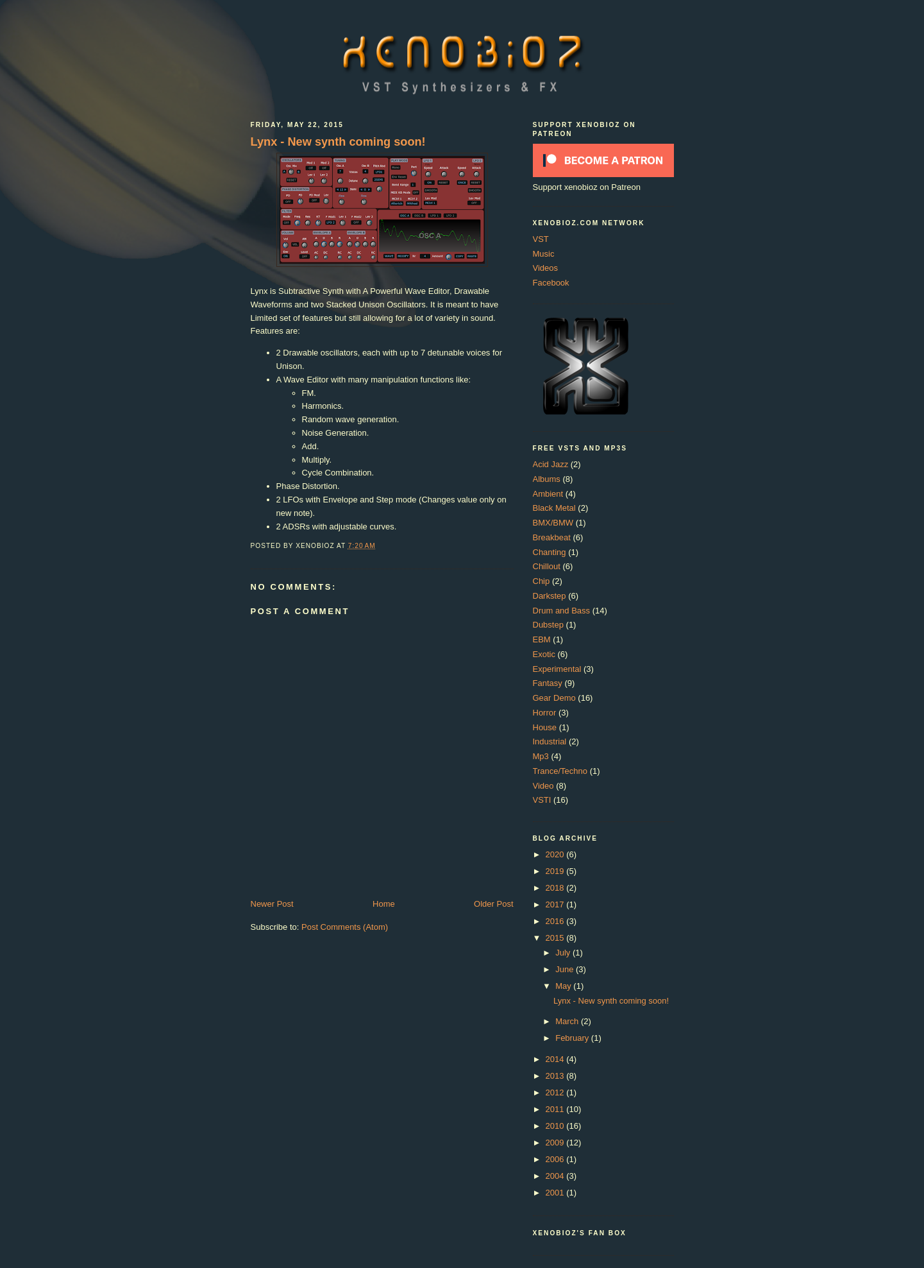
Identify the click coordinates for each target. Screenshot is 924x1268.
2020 (556, 854)
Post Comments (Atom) (344, 927)
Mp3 (541, 756)
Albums (546, 479)
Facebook (551, 282)
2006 (556, 1159)
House (545, 727)
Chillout (546, 566)
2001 (556, 1192)
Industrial (550, 741)
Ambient (548, 494)
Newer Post (272, 904)
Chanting (549, 552)
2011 (556, 1109)
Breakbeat (552, 537)
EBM (542, 639)
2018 (556, 888)
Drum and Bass (562, 610)
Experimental (557, 669)
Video (543, 786)
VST (541, 239)
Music (544, 254)
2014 (556, 1059)
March (568, 1021)
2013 (556, 1076)
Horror (545, 712)
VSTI (542, 800)
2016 (556, 921)
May (564, 986)
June (565, 969)
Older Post (493, 904)
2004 (556, 1176)
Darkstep (549, 596)
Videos (546, 268)
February (573, 1038)
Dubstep (548, 625)
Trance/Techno (560, 771)
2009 (556, 1142)
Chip (541, 581)
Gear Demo (554, 698)
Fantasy (547, 683)
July (564, 952)
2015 (556, 938)
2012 (556, 1092)
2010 (556, 1126)
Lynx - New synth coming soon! (338, 141)
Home (384, 904)
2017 (556, 904)
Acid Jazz (551, 464)
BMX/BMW (553, 522)
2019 (556, 871)
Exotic (544, 654)
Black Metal (554, 508)
